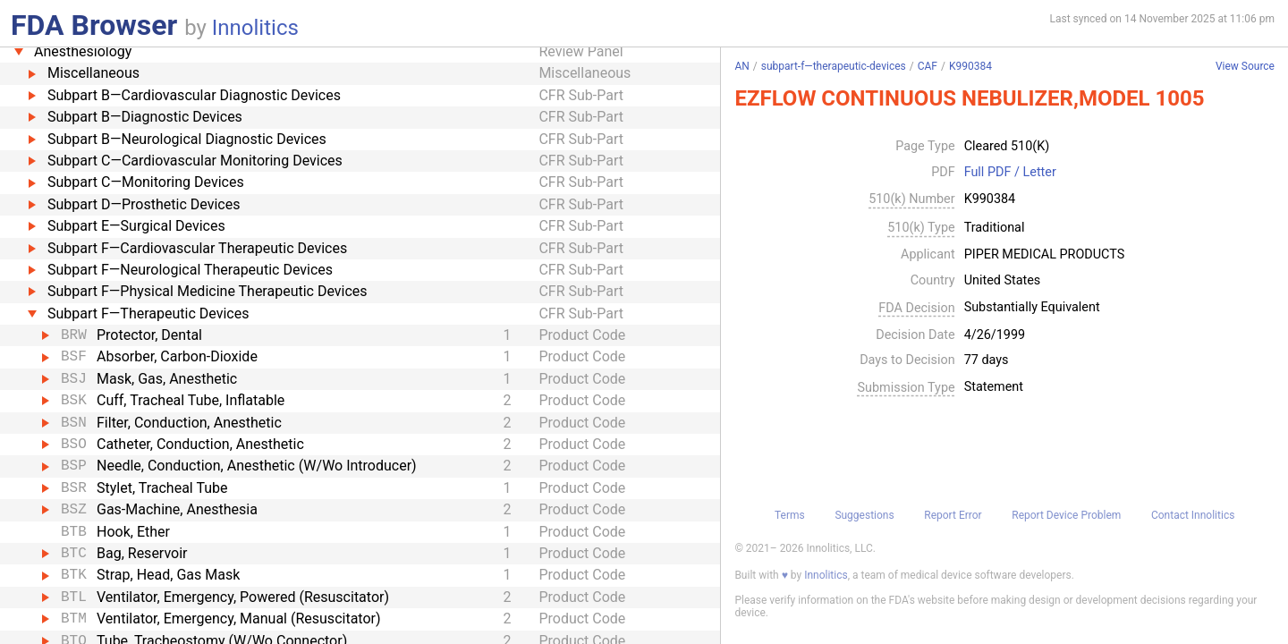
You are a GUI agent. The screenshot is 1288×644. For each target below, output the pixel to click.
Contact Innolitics (1192, 515)
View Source (1245, 66)
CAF (927, 66)
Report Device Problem (1066, 515)
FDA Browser (94, 25)
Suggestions (864, 515)
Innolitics (255, 27)
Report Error (952, 515)
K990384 (970, 66)
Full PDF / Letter (1010, 172)
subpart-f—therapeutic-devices (833, 66)
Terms (790, 515)
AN (741, 66)
